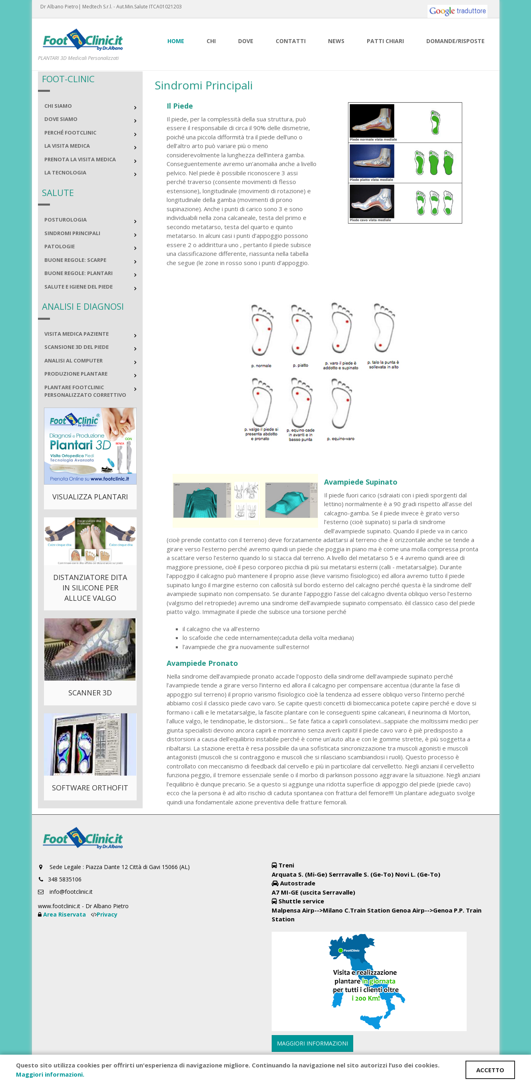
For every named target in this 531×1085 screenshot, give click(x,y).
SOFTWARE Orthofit (90, 787)
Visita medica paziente (76, 333)
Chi (211, 41)
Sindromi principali (72, 233)
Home (175, 41)
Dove (245, 41)
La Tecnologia (65, 172)
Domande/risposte (455, 41)
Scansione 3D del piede (76, 346)
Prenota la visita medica (80, 159)
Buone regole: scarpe (75, 259)
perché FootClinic (70, 132)
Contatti (291, 41)
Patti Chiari (385, 41)
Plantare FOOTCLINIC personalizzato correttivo (85, 391)
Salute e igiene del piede (78, 286)
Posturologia (65, 219)
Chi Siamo (58, 105)
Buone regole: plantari (78, 273)
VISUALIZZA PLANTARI (90, 496)
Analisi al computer (73, 360)
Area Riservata (65, 914)
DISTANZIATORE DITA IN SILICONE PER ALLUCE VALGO (90, 587)
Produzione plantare (75, 373)
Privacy (107, 914)
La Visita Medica (67, 145)
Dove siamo (61, 119)
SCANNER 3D (90, 692)
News (336, 41)
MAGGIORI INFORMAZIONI (312, 1043)
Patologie (59, 246)
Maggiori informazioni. (50, 1074)
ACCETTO (490, 1070)
